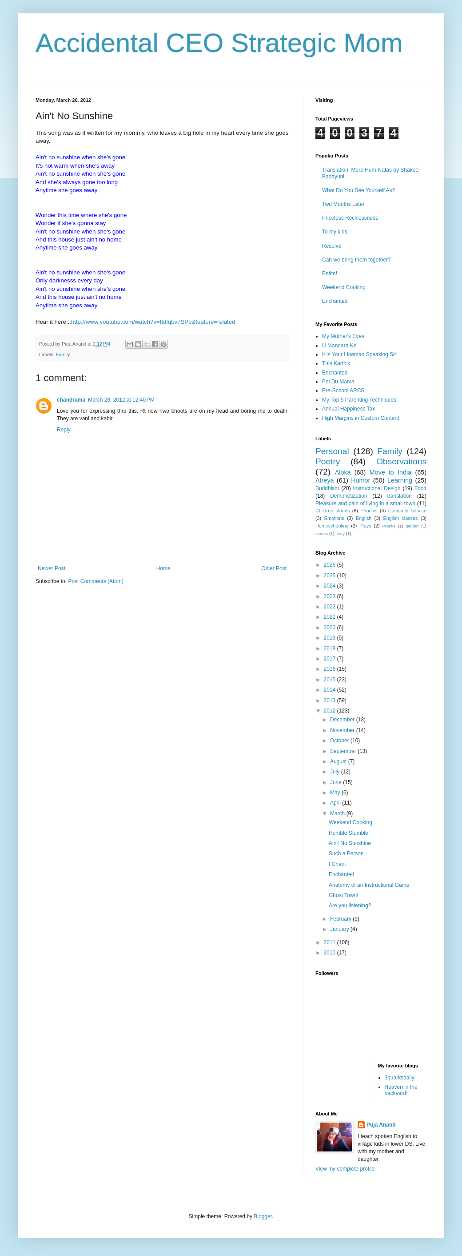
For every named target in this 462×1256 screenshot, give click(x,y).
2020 (330, 627)
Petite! (329, 273)
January (340, 929)
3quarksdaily (399, 1078)
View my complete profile (344, 1169)
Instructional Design (377, 488)
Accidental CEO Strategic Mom (219, 43)
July (335, 772)
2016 (330, 669)
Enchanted (334, 301)
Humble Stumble (348, 833)
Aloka (343, 472)
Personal (332, 451)
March (338, 813)
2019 (330, 638)
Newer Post (51, 568)
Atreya (324, 480)
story (340, 533)
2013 (330, 700)
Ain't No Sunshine (350, 843)
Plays (365, 525)
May (336, 792)
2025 (330, 575)
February (341, 919)
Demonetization (348, 496)
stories (321, 533)
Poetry (327, 461)
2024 (330, 586)
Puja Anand (381, 1125)
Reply (64, 430)
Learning (399, 480)
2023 (330, 596)
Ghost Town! (343, 895)
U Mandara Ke (339, 345)
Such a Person (346, 853)
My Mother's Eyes (343, 336)
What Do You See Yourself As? (358, 190)
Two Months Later (343, 204)
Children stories (332, 510)
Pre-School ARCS (343, 390)
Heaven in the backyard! (401, 1090)
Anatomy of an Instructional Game (369, 885)
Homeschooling (331, 525)
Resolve (331, 246)
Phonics (368, 510)
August (339, 761)
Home (163, 568)
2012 (330, 711)
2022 (330, 607)
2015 (330, 679)
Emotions (334, 518)
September (344, 751)
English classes (400, 518)
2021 (330, 617)
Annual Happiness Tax (348, 409)
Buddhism (327, 488)
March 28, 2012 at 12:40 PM (121, 400)
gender (412, 525)
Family (63, 354)
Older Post (274, 568)
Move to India (391, 472)
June (336, 782)
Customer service (407, 510)
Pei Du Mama (338, 381)
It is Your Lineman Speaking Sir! (360, 354)
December (343, 720)
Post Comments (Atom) (95, 581)
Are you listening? (350, 905)
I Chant (337, 864)
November (343, 730)
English (363, 518)
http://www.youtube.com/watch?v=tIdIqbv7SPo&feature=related (153, 321)
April (336, 803)
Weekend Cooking (344, 287)
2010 (330, 953)
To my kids (334, 232)
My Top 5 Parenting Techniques (359, 400)
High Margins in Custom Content (360, 418)
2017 (330, 659)
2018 (330, 648)
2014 (330, 690)
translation (399, 496)
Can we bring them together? (356, 260)
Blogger (263, 1216)
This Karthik (336, 363)
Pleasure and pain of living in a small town (365, 503)
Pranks (388, 525)
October (340, 740)
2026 (330, 565)
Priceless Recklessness (350, 218)
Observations (401, 461)
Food (420, 488)
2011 (330, 942)
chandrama (71, 400)
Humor (360, 480)
